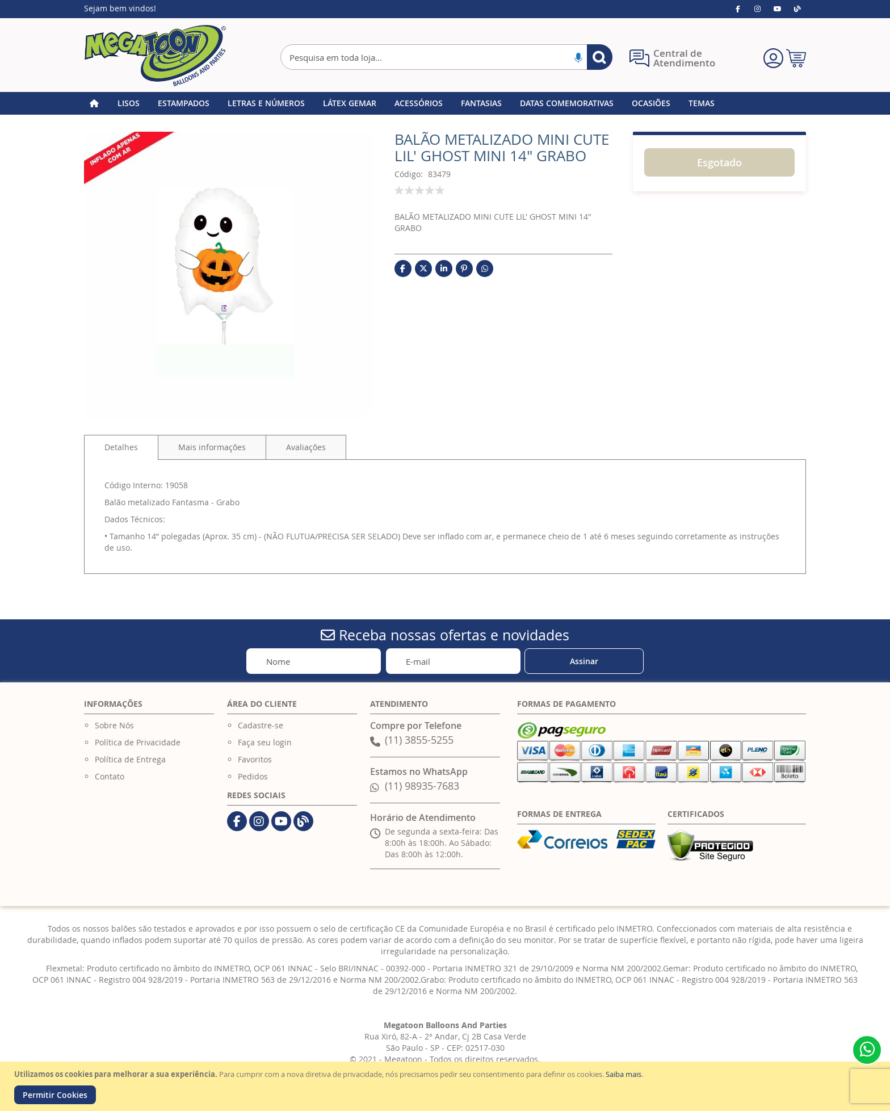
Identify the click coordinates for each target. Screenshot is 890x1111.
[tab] (121, 447)
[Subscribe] (584, 661)
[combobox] (446, 57)
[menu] (445, 103)
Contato (109, 776)
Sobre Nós (114, 725)
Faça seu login (265, 742)
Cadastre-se (260, 725)
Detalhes (121, 447)
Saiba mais (623, 1074)
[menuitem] (128, 103)
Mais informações (212, 447)
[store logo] (155, 55)
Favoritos (255, 759)
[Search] (599, 57)
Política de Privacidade (137, 742)
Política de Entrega (130, 759)
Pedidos (253, 776)
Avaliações (306, 447)
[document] (446, 1086)
